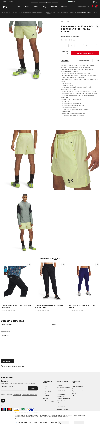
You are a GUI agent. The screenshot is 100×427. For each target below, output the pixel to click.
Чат (46, 386)
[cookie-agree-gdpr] (79, 422)
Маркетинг (54, 422)
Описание (65, 60)
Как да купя (60, 385)
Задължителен (22, 422)
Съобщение (5, 335)
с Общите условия (17, 394)
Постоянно (33, 422)
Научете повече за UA (78, 391)
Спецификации (83, 60)
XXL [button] (94, 45)
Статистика (43, 422)
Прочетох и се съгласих (19, 394)
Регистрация (89, 2)
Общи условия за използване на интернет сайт (62, 405)
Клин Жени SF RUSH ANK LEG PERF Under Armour (82, 306)
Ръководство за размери (49, 394)
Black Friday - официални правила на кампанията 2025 (48, 400)
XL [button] (86, 45)
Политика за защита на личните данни (63, 399)
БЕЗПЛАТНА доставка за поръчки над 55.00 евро (44, 2)
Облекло (64, 22)
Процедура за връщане (61, 391)
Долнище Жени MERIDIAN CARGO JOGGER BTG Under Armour (49, 306)
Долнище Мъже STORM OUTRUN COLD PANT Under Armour (16, 306)
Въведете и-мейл (7, 386)
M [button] (71, 45)
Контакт (47, 389)
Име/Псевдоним (7, 324)
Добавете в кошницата (85, 53)
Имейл (54, 324)
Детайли (17, 418)
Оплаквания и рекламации (61, 395)
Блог (73, 395)
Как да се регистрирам (63, 387)
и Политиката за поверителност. (29, 394)
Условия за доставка (63, 409)
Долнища (71, 22)
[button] (98, 31)
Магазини (48, 391)
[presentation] (15, 353)
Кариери (74, 393)
